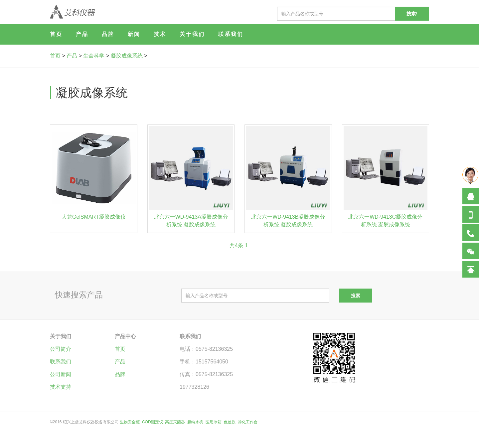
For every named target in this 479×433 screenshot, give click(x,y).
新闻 (134, 34)
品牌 (108, 34)
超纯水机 (195, 422)
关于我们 (192, 34)
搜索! (411, 13)
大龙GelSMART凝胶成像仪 (94, 217)
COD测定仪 (152, 422)
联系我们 (230, 34)
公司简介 (60, 349)
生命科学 (93, 56)
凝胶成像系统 (127, 56)
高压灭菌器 (175, 422)
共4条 (236, 245)
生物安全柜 (130, 422)
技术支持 (60, 387)
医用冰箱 (214, 422)
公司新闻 (60, 374)
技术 (160, 34)
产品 (82, 34)
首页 (56, 34)
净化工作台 (248, 422)
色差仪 (230, 422)
